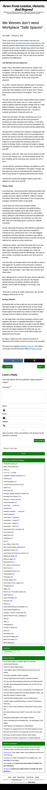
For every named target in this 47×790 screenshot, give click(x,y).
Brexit (5, 470)
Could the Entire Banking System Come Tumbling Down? (20, 698)
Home (9, 777)
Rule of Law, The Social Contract (13, 592)
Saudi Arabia (7, 595)
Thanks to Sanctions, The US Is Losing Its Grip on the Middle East (23, 690)
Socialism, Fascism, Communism (13, 613)
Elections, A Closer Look (10, 499)
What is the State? (8, 639)
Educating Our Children (10, 496)
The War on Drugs (8, 627)
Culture (5, 487)
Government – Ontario (10, 523)
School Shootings (8, 598)
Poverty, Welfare (8, 580)
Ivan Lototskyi (7, 763)
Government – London (10, 520)
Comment (6, 387)
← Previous (7, 366)
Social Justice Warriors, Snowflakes (14, 607)
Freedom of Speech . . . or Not (12, 511)
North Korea (7, 568)
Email (4, 414)
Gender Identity (8, 514)
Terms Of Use (29, 777)
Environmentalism (8, 502)
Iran (4, 541)
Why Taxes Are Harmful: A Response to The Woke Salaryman (21, 738)
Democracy (6, 490)
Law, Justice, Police (9, 544)
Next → (41, 366)
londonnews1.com (17, 779)
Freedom (6, 508)
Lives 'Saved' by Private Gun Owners (14, 553)
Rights (5, 589)
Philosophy (6, 577)
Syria (5, 618)
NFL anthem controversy (10, 565)
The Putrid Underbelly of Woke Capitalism (16, 675)
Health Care (7, 535)
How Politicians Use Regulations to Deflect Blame (18, 726)
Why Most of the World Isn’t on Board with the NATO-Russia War (22, 732)
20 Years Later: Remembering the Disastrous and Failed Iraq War (23, 681)
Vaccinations (7, 633)
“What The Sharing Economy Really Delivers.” (26, 43)
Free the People (36, 349)
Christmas (6, 478)
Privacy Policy (21, 777)
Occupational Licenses (10, 571)
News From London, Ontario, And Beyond (24, 8)
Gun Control (7, 532)
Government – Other (9, 526)
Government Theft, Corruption (12, 529)
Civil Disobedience (9, 481)
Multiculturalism (8, 562)
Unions (5, 630)
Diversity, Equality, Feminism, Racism (14, 493)
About (14, 777)
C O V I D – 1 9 (8, 472)
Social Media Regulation (10, 609)
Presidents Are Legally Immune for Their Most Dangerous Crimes (22, 729)
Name (4, 406)
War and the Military (9, 636)
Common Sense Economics (11, 484)
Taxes (5, 621)
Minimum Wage (8, 559)
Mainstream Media (9, 556)
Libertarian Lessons (9, 550)
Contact (37, 777)
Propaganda (7, 586)
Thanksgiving (7, 624)
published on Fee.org (26, 346)
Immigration (7, 538)
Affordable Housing (9, 464)
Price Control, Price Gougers (12, 583)
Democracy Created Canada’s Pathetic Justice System (19, 735)
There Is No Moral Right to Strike (13, 667)
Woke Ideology (7, 642)
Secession (6, 601)
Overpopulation (8, 574)
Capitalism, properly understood (13, 475)
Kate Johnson (7, 747)
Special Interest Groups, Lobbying (13, 615)
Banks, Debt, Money (9, 466)
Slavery (5, 604)
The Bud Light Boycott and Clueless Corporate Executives (20, 678)
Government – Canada (10, 517)
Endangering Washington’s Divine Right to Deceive (18, 717)
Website (5, 422)
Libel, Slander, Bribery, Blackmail (13, 547)
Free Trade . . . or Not (9, 505)
